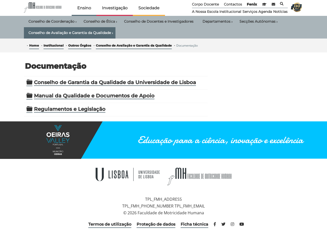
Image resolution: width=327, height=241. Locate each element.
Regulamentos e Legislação (69, 109)
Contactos (233, 4)
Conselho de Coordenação (52, 21)
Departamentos (217, 21)
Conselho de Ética (100, 21)
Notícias (280, 11)
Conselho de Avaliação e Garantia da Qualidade (70, 33)
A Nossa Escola (205, 11)
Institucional (230, 11)
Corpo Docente (205, 4)
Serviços (249, 11)
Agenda (265, 11)
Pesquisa (281, 4)
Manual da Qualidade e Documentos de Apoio (94, 96)
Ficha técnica (194, 224)
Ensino (84, 8)
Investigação (115, 8)
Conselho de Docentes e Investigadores (158, 21)
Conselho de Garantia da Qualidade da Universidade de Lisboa (115, 82)
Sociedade (148, 8)
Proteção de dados (156, 224)
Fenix (252, 4)
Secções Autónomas (258, 21)
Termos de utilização (109, 224)
